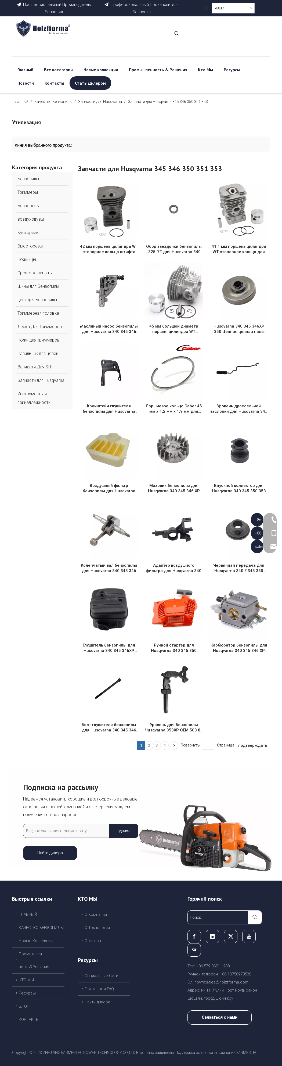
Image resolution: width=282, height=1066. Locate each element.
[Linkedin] (212, 936)
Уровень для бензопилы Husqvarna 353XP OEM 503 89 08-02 (174, 727)
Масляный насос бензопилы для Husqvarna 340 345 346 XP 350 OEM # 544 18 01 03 (109, 329)
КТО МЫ (26, 980)
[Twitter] (230, 936)
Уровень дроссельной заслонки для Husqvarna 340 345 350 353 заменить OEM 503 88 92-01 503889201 (238, 409)
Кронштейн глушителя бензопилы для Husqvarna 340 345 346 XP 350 (109, 409)
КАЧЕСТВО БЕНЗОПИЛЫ (41, 927)
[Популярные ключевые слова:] (176, 33)
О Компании (96, 914)
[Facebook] (194, 936)
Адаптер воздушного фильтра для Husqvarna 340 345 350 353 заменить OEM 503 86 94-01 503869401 (173, 568)
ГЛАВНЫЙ (28, 914)
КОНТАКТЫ (29, 1019)
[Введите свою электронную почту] (64, 831)
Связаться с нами (219, 1017)
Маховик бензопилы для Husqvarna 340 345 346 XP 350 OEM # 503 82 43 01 (174, 488)
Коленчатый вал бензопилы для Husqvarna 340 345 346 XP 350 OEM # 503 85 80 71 (109, 568)
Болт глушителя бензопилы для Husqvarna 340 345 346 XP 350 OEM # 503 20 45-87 (109, 727)
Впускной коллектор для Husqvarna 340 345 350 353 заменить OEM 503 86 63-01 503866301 (238, 488)
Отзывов (93, 940)
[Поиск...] (218, 917)
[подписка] (123, 831)
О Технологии (97, 927)
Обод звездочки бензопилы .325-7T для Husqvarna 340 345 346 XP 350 (174, 249)
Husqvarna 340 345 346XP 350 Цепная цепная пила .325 (239, 329)
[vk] (194, 950)
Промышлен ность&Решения (34, 960)
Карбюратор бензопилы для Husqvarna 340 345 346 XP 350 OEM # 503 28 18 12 (239, 648)
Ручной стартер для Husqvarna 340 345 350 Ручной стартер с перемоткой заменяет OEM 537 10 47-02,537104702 (174, 648)
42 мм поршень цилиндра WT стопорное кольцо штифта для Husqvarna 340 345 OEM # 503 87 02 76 (109, 249)
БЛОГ (24, 1006)
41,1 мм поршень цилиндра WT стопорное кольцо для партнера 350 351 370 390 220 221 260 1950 (239, 249)
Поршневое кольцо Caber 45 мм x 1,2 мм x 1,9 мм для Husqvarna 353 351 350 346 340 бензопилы (174, 409)
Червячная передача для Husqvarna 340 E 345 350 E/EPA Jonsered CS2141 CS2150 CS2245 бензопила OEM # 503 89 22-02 (238, 568)
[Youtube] (249, 936)
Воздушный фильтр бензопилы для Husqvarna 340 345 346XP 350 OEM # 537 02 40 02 (109, 488)
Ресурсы (27, 993)
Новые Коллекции (36, 940)
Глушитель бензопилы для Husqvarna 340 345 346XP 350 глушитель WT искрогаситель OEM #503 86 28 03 (109, 648)
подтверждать (252, 745)
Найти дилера (50, 852)
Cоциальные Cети (101, 975)
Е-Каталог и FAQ (99, 988)
